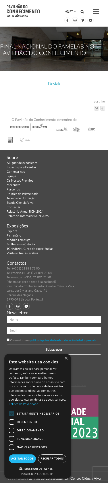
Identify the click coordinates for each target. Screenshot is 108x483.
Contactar (14, 207)
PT (71, 11)
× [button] (66, 358)
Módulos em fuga (18, 240)
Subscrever (54, 349)
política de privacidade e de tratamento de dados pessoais (63, 340)
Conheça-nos (16, 171)
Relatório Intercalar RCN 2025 (28, 216)
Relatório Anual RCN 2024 (25, 211)
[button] (37, 468)
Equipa (11, 176)
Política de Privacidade (22, 194)
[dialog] (37, 416)
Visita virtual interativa (22, 253)
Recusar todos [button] (52, 458)
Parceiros (13, 189)
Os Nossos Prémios (20, 180)
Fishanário (14, 235)
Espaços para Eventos (21, 167)
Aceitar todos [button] (22, 458)
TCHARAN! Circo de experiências (30, 248)
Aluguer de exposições (22, 163)
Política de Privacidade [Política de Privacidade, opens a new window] (23, 404)
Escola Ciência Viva (20, 202)
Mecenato (13, 185)
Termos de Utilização (21, 198)
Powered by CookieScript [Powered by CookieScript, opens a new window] (37, 473)
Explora (12, 231)
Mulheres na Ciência (21, 244)
